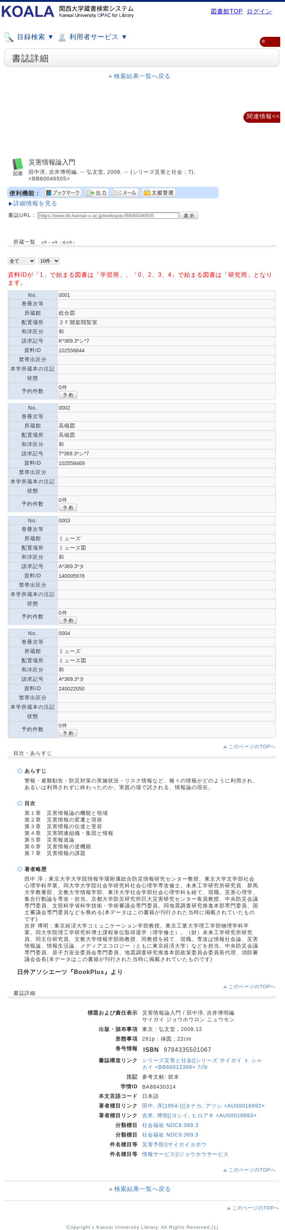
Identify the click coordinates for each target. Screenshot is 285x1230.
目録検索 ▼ (28, 37)
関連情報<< (263, 116)
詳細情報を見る (35, 203)
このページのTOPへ (252, 746)
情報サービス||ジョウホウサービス (185, 1154)
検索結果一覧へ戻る (142, 76)
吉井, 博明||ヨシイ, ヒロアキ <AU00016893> (199, 1115)
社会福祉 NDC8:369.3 (170, 1125)
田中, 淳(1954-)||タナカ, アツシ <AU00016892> (203, 1106)
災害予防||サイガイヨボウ (174, 1144)
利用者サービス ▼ (92, 37)
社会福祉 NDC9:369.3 (170, 1135)
